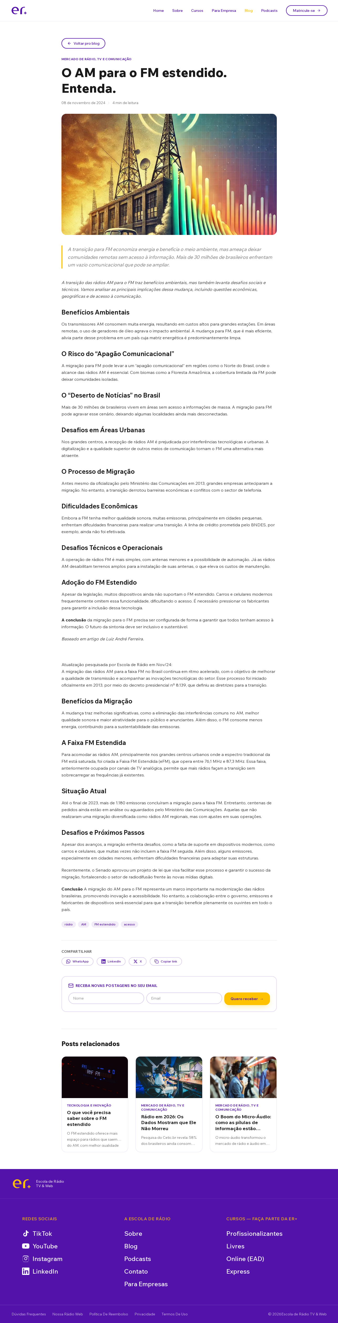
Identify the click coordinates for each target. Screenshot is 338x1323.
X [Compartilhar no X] (137, 961)
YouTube (40, 1246)
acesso (129, 924)
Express (238, 1271)
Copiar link (165, 961)
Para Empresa (224, 10)
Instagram (42, 1259)
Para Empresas (146, 1284)
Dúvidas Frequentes (29, 1314)
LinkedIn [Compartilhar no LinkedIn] (111, 961)
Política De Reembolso (108, 1314)
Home (158, 10)
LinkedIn (40, 1271)
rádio (69, 924)
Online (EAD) (245, 1259)
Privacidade (144, 1314)
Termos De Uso (175, 1314)
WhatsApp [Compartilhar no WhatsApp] (77, 961)
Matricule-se (307, 10)
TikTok (37, 1233)
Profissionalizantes (254, 1233)
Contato (136, 1271)
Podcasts (269, 10)
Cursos (197, 10)
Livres (235, 1246)
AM (83, 924)
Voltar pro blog (83, 43)
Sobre (177, 10)
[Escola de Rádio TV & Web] (22, 1183)
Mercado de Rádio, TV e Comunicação (96, 59)
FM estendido (105, 924)
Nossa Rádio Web (67, 1314)
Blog (249, 10)
